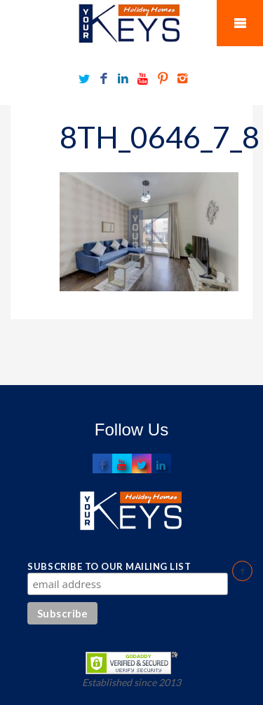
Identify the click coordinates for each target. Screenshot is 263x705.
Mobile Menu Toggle (240, 23)
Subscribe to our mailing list (109, 566)
